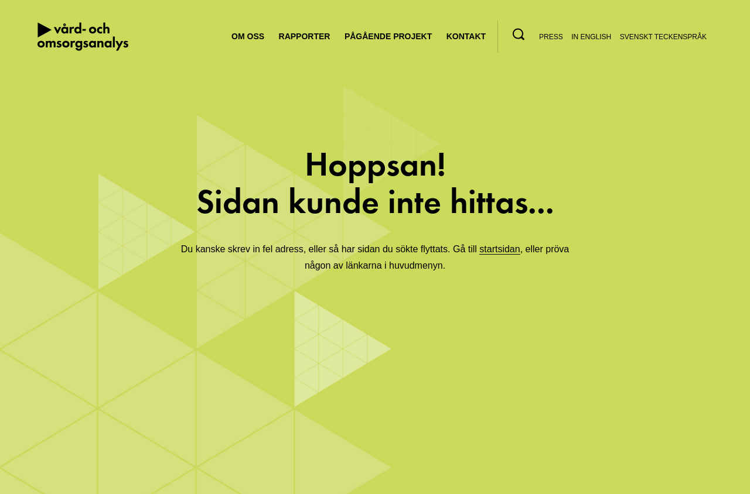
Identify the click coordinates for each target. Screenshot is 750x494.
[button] (518, 34)
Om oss (247, 36)
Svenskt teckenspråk (663, 37)
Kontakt (466, 36)
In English (591, 37)
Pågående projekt (388, 36)
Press (551, 37)
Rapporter (304, 36)
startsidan (499, 249)
